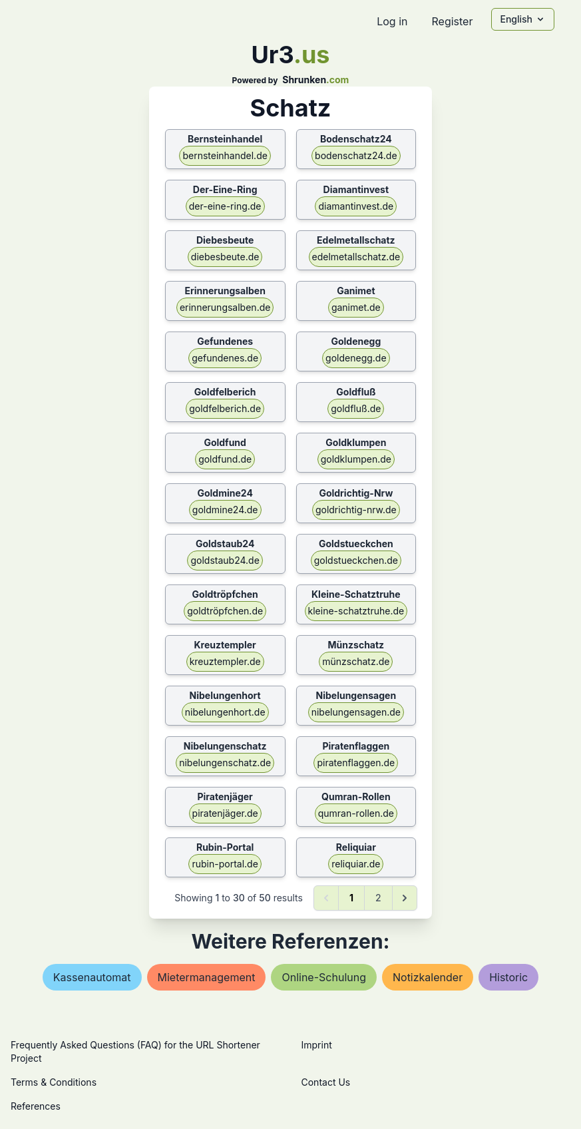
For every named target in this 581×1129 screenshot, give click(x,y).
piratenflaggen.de (356, 762)
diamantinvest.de (355, 206)
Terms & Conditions (54, 1082)
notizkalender (428, 977)
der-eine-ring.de (225, 206)
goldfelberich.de (225, 408)
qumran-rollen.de (356, 813)
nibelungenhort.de (225, 712)
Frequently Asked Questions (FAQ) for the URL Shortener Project (135, 1051)
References (36, 1106)
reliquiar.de (355, 863)
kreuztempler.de (225, 661)
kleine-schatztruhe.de (356, 610)
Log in (392, 21)
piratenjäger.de (225, 813)
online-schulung (324, 977)
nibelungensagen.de (356, 712)
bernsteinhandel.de (224, 155)
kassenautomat (92, 977)
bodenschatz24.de (356, 155)
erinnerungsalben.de (225, 307)
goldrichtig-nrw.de (356, 509)
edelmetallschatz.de (356, 256)
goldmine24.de (225, 509)
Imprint (316, 1044)
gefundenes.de (225, 357)
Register (452, 21)
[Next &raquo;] (404, 898)
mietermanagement (207, 977)
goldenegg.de (355, 357)
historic (508, 977)
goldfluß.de (356, 408)
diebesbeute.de (225, 256)
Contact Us (326, 1082)
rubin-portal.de (225, 863)
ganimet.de (356, 307)
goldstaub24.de (224, 560)
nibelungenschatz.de (225, 762)
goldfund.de (225, 459)
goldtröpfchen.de (225, 610)
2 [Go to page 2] (378, 897)
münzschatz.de (355, 661)
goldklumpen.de (356, 459)
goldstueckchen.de (356, 560)
